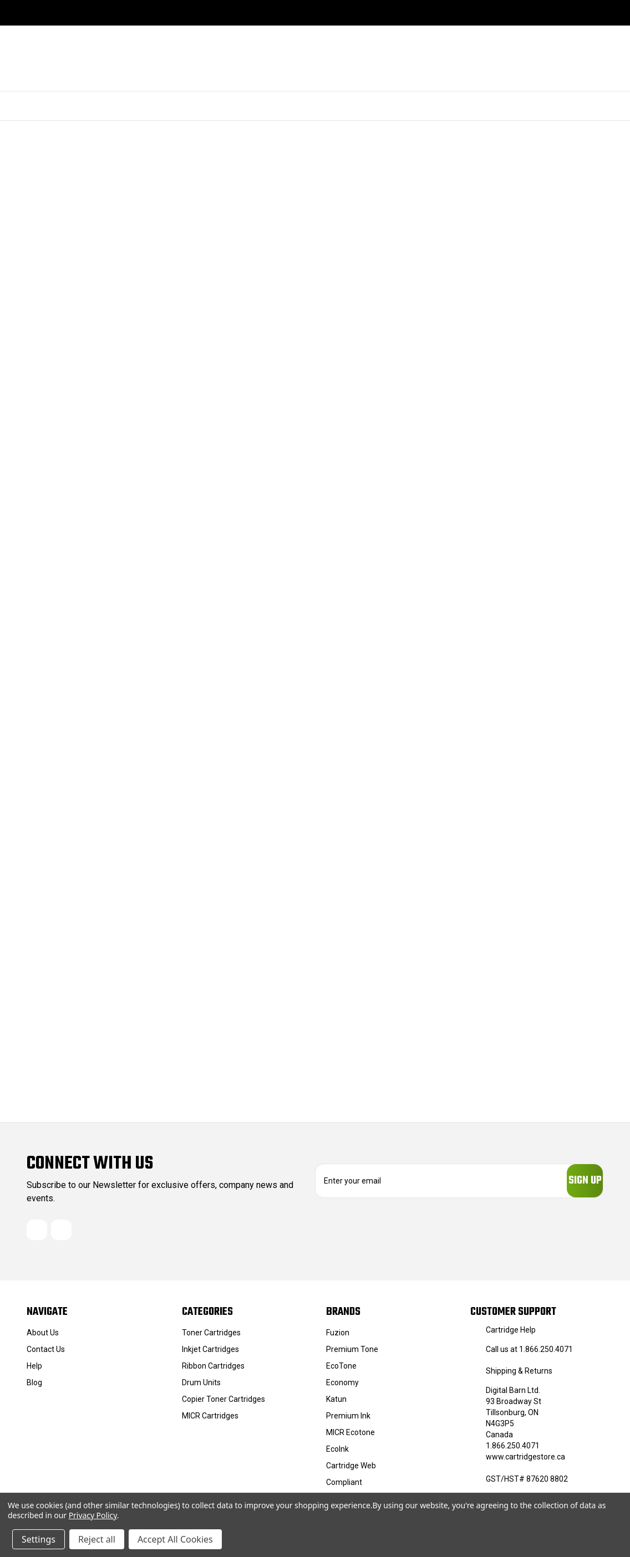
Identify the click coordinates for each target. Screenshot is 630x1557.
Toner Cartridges (211, 1337)
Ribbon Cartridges (213, 1370)
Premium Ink (348, 1420)
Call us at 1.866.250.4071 (529, 1354)
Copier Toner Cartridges (223, 1404)
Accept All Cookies (175, 1539)
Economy (342, 1387)
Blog (34, 1387)
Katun (336, 1404)
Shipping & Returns (519, 1375)
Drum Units (201, 1387)
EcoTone (341, 1370)
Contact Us (46, 1354)
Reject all (96, 1539)
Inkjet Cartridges (210, 1354)
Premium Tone (352, 1354)
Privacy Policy (93, 1515)
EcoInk (337, 1454)
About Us (43, 1337)
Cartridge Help (511, 1334)
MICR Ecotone (350, 1437)
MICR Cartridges (210, 1420)
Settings (38, 1539)
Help (34, 1370)
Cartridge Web (351, 1470)
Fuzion (337, 1337)
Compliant (344, 1487)
